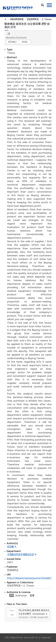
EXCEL (25, 42)
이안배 (10, 546)
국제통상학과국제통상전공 (20, 554)
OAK (18, 8)
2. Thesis (28, 585)
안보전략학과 (13, 585)
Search (42, 5)
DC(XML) (12, 42)
